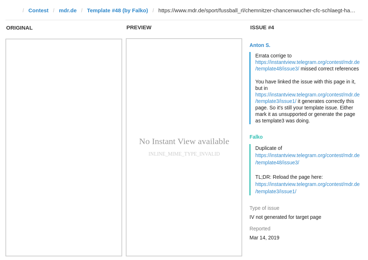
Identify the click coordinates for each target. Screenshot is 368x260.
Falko (256, 137)
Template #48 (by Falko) (117, 10)
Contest (39, 10)
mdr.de (68, 10)
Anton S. (259, 45)
